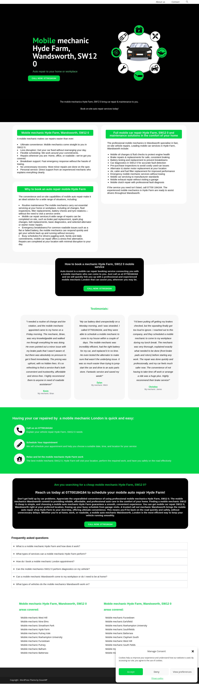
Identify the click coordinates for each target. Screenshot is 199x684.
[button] (192, 651)
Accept (130, 671)
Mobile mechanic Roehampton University (41, 637)
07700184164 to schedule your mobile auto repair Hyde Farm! (115, 493)
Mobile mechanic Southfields (120, 629)
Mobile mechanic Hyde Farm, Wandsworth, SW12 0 (55, 132)
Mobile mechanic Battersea (34, 653)
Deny (156, 671)
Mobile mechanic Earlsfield (118, 621)
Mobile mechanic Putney (33, 645)
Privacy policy (157, 678)
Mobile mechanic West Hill (34, 617)
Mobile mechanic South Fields (120, 645)
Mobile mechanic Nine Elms (35, 621)
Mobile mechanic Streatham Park (37, 625)
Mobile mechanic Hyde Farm (35, 629)
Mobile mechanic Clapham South (122, 637)
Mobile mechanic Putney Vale (35, 633)
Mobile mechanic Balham (33, 649)
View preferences (182, 671)
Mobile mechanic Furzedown (35, 641)
